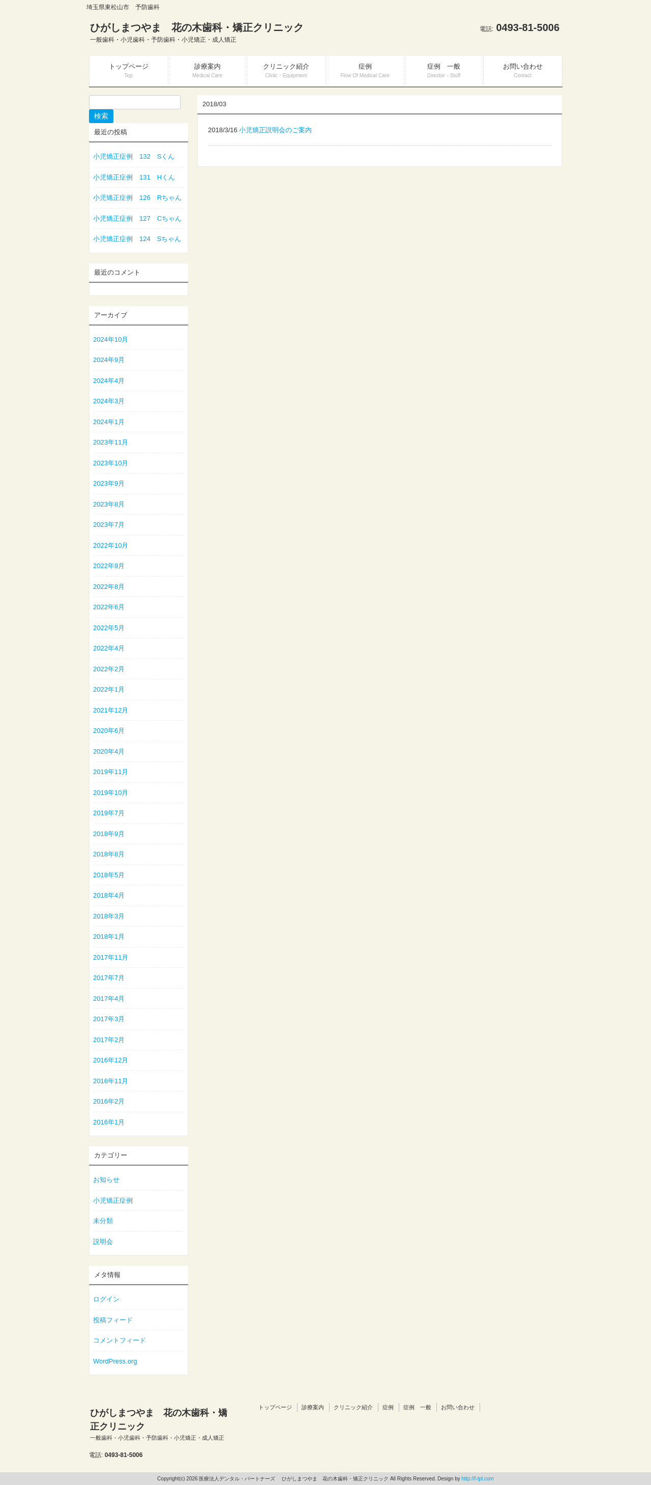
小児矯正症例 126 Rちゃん (137, 197)
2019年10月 (110, 792)
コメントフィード (119, 1340)
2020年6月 (109, 730)
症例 (388, 1407)
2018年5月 (109, 875)
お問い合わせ (458, 1407)
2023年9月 (109, 483)
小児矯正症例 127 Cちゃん (137, 218)
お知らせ (106, 1179)
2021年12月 (110, 710)
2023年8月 (109, 504)
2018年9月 (109, 834)
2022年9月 (109, 566)
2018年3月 (109, 916)
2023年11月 (110, 442)
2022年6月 (109, 607)
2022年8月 (109, 586)
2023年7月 (109, 524)
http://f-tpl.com (478, 1478)
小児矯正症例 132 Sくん (133, 156)
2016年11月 (110, 1081)
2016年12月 (110, 1060)
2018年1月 (109, 936)
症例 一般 (417, 1407)
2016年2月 (109, 1101)
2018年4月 (109, 895)
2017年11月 (110, 957)
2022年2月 (109, 669)
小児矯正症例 (113, 1200)
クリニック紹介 (353, 1407)
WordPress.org (115, 1361)
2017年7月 (109, 978)
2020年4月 (109, 751)
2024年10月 (110, 339)
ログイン (106, 1299)
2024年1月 (109, 422)
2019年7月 (109, 813)
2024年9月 (109, 360)
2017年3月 (109, 1019)
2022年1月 (109, 689)
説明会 (103, 1241)
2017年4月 (109, 998)
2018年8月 (109, 854)
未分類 (103, 1221)
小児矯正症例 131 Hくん (134, 177)
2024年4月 (109, 380)
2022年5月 (109, 628)
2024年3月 (109, 401)
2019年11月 (110, 772)
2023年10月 (110, 463)
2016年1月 (109, 1122)
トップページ (275, 1407)
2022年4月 (109, 648)
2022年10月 (110, 545)
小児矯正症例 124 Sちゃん (137, 239)
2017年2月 (109, 1040)
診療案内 (313, 1407)
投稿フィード (113, 1320)
